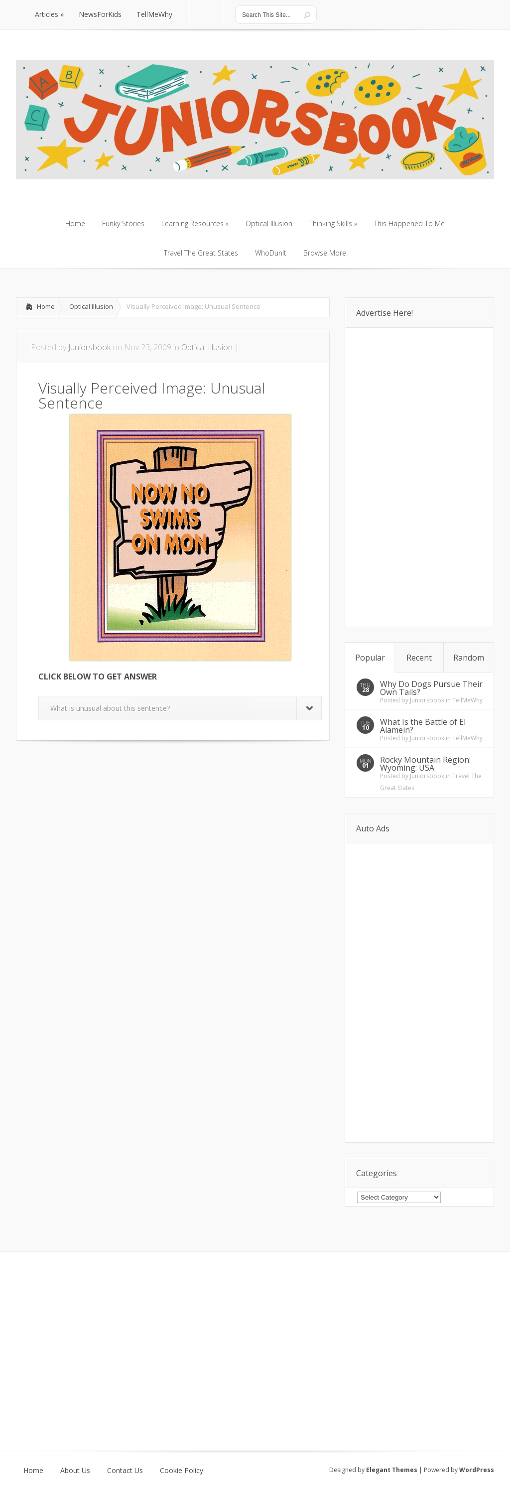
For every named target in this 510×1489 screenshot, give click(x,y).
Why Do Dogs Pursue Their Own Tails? (431, 687)
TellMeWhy (467, 700)
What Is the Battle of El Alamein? (423, 725)
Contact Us (125, 1470)
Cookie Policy (181, 1470)
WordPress (476, 1470)
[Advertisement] (132, 771)
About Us (75, 1470)
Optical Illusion (91, 306)
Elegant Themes (391, 1470)
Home (46, 306)
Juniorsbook (89, 347)
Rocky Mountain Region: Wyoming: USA (425, 763)
